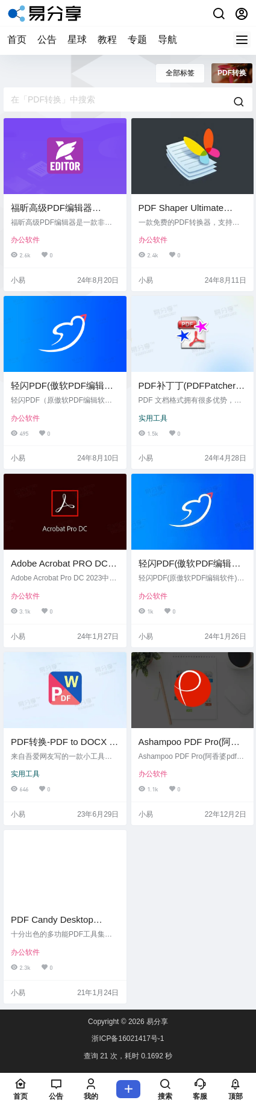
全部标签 (180, 73)
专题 (137, 39)
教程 (107, 39)
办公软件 (25, 240)
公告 (47, 39)
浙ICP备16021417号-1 (128, 1038)
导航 (167, 39)
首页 (17, 39)
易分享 (156, 1021)
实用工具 (153, 418)
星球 (77, 39)
